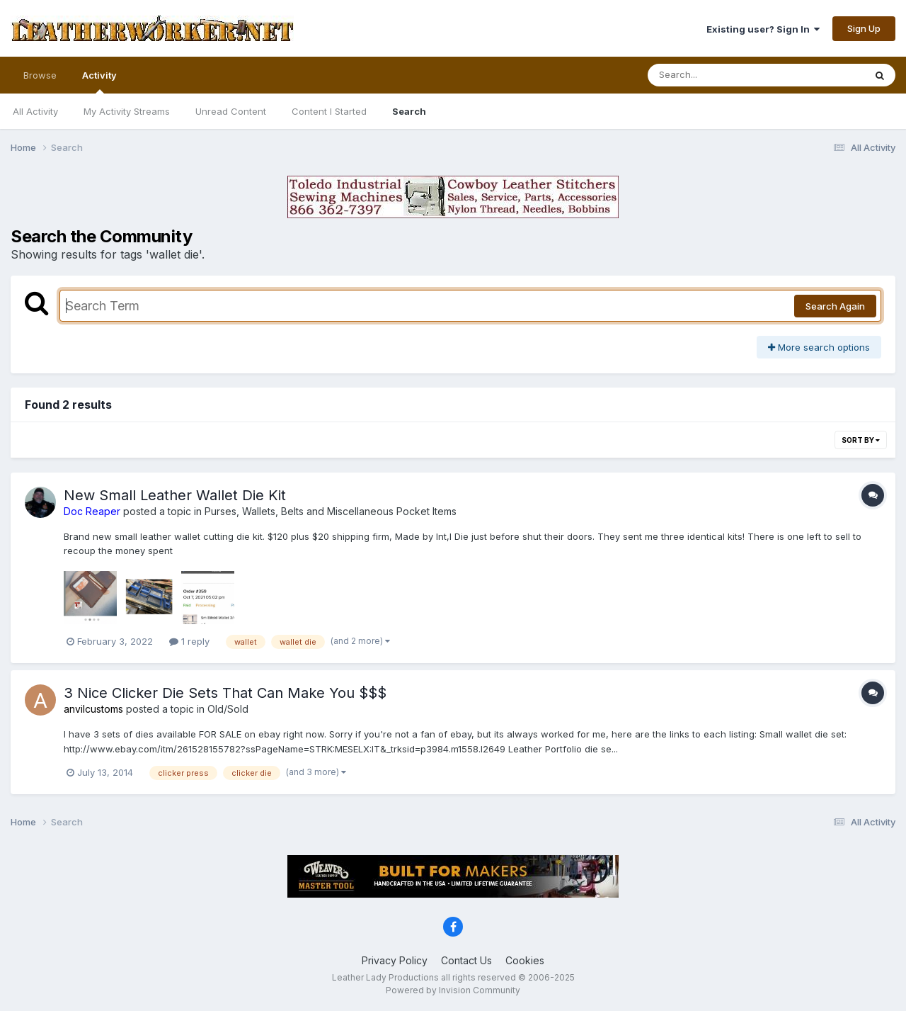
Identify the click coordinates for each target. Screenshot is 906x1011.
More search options (819, 347)
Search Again (835, 306)
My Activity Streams (127, 111)
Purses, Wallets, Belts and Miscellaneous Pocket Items (331, 511)
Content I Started (329, 111)
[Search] (717, 75)
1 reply (189, 641)
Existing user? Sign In (763, 29)
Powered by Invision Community (453, 990)
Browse (40, 75)
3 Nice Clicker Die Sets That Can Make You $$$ (225, 692)
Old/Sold (227, 709)
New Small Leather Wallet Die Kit (175, 495)
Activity (99, 81)
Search (409, 111)
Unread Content (230, 111)
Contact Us (466, 960)
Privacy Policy (395, 960)
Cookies (524, 960)
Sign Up (864, 28)
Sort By (861, 440)
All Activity (35, 111)
